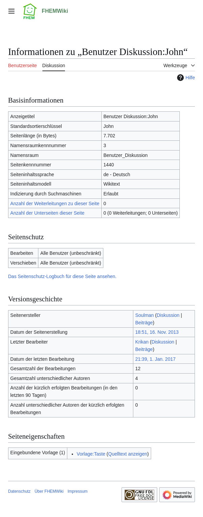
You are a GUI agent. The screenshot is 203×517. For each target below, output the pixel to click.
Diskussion (168, 315)
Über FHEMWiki (49, 491)
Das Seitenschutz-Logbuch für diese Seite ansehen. (62, 276)
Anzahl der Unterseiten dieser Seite (47, 213)
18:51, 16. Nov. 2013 (157, 332)
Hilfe (185, 77)
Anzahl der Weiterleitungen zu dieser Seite (54, 203)
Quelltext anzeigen (127, 454)
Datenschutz (19, 491)
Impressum (78, 491)
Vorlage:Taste (91, 454)
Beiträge (144, 322)
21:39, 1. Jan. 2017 (155, 359)
